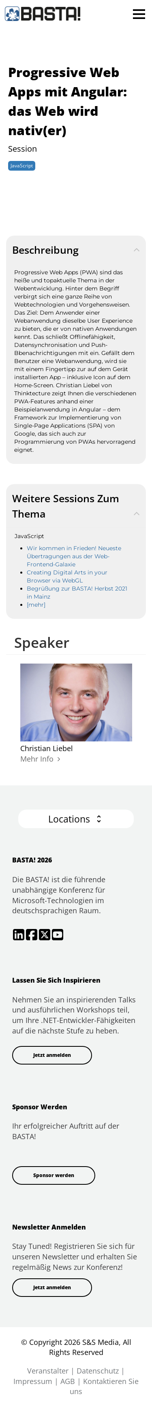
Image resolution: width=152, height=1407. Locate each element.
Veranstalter (48, 1371)
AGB (67, 1381)
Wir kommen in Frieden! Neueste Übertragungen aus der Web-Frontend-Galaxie (74, 556)
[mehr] (36, 604)
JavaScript (22, 165)
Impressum (32, 1381)
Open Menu (139, 14)
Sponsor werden (53, 1175)
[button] (76, 819)
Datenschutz (98, 1371)
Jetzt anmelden (52, 1055)
